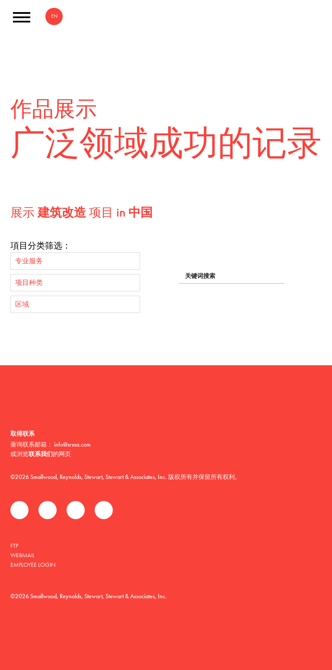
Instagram (104, 510)
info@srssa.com (72, 444)
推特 (47, 510)
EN (54, 16)
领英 (76, 510)
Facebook (19, 510)
